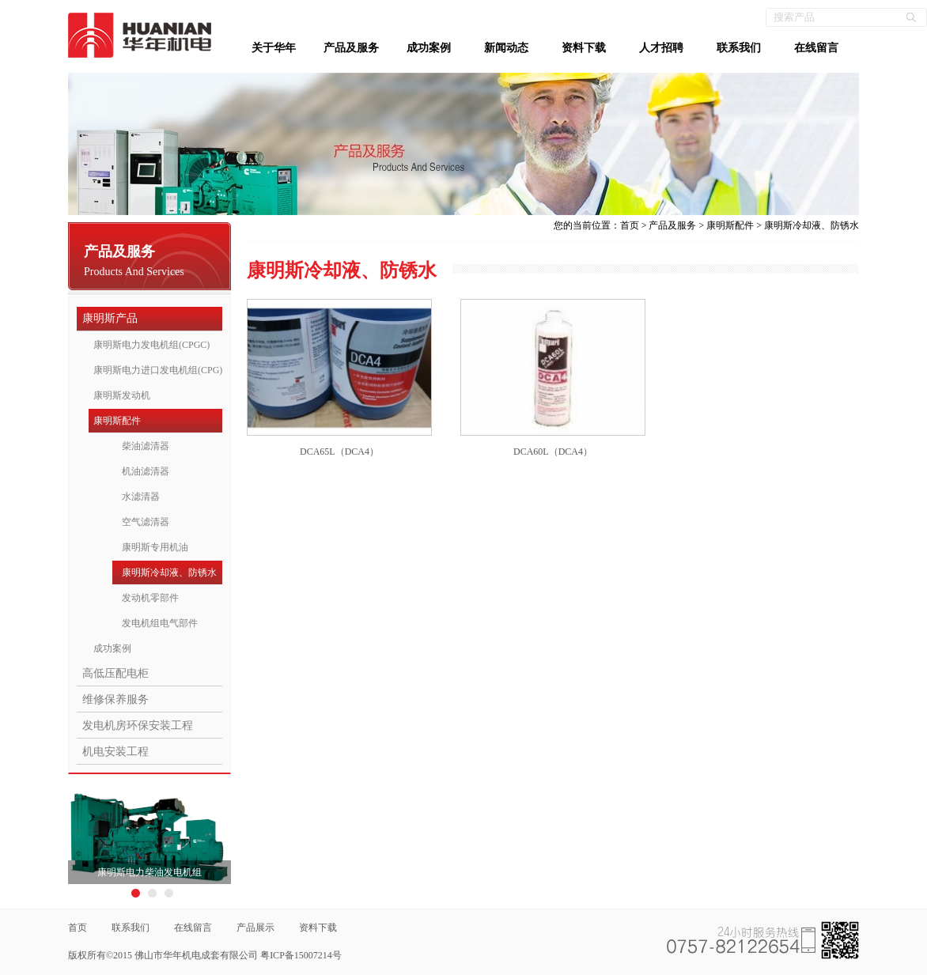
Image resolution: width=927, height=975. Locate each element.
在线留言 (816, 48)
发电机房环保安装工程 (137, 725)
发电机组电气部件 (160, 623)
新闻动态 (506, 48)
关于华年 (274, 48)
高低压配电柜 (115, 673)
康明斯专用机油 (155, 547)
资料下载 (584, 48)
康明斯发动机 (121, 395)
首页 (629, 225)
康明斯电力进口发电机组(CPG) (157, 370)
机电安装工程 (115, 752)
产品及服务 (351, 48)
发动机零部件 (150, 597)
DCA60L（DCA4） (552, 451)
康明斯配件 (117, 420)
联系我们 (739, 48)
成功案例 (429, 48)
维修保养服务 (115, 699)
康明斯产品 (110, 318)
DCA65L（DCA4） (339, 451)
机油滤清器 (145, 471)
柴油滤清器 (145, 446)
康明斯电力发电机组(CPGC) (151, 344)
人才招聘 (661, 48)
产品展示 (255, 927)
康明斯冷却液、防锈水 (169, 572)
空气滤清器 (145, 521)
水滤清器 (141, 496)
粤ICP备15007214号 (301, 955)
